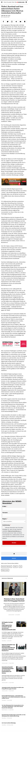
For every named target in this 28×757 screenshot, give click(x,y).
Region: (4, 518)
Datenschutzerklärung (13, 531)
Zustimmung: (6, 525)
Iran (20, 566)
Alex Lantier (8, 15)
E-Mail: (4, 506)
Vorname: (5, 512)
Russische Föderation (6, 566)
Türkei (15, 566)
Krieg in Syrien (5, 570)
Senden (14, 542)
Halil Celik (3, 15)
